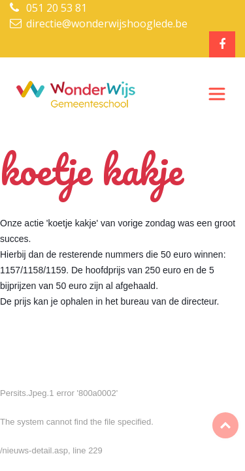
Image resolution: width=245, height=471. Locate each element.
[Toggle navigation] (217, 94)
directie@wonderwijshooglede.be (107, 23)
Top (225, 425)
